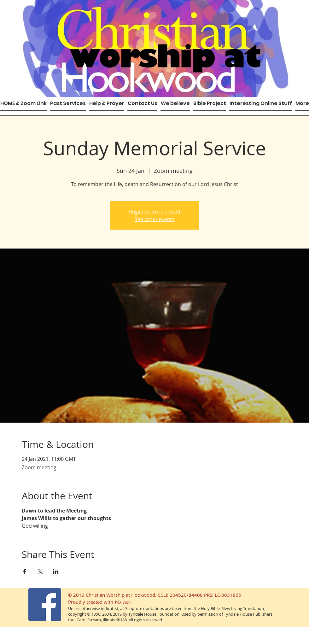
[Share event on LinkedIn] (56, 571)
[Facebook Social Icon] (44, 604)
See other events (155, 219)
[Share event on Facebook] (25, 571)
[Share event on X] (40, 571)
